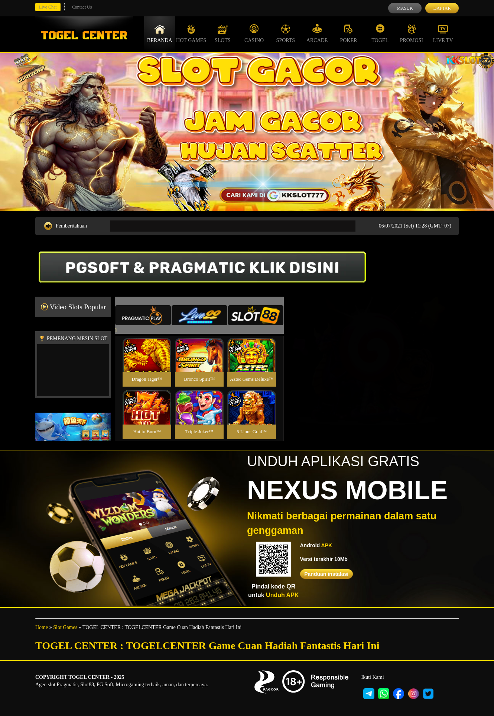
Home (41, 627)
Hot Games (191, 33)
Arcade (317, 33)
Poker (348, 33)
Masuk (405, 8)
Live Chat (48, 7)
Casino (254, 33)
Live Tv (443, 33)
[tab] (143, 315)
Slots (223, 33)
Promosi (411, 33)
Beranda (159, 33)
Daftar (442, 8)
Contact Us (82, 7)
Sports (285, 33)
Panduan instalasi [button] (326, 574)
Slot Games (65, 627)
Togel (380, 33)
